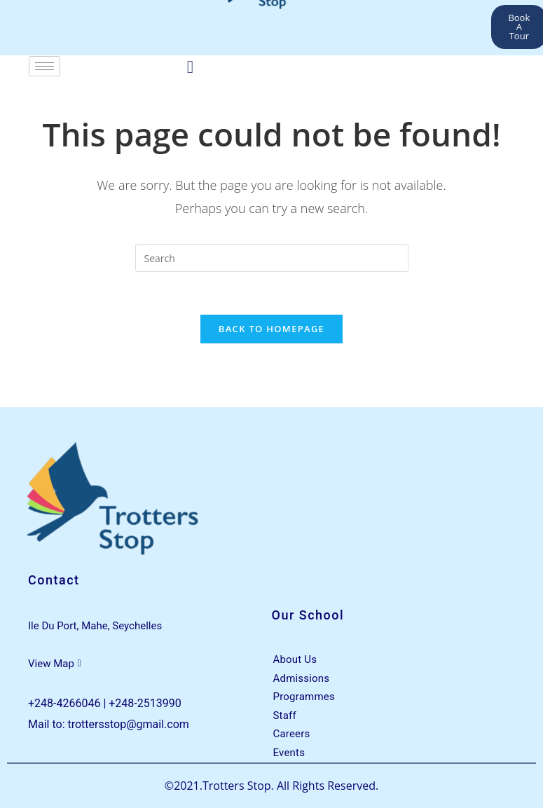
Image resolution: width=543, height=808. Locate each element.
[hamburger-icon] (44, 66)
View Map (54, 663)
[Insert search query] (271, 258)
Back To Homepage (271, 328)
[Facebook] (190, 65)
